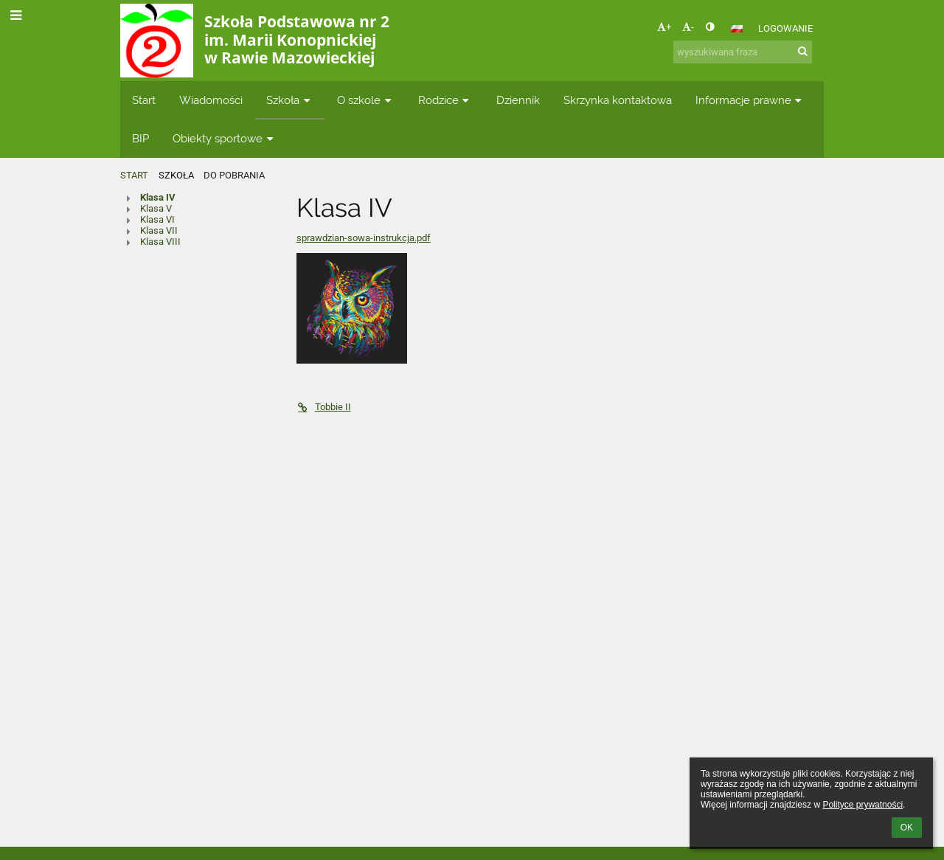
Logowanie (785, 28)
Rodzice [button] (445, 100)
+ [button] (664, 26)
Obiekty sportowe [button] (225, 138)
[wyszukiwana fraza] (743, 52)
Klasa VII (159, 230)
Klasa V (156, 208)
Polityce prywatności (862, 805)
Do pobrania (234, 175)
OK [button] (906, 827)
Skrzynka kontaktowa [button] (617, 100)
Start (134, 175)
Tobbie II (323, 406)
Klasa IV (158, 197)
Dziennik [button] (518, 100)
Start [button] (144, 100)
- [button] (688, 26)
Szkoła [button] (289, 100)
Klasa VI (157, 219)
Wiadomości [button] (211, 100)
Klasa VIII (160, 241)
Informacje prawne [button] (750, 100)
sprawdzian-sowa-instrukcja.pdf (363, 237)
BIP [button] (140, 138)
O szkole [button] (366, 100)
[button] (737, 29)
